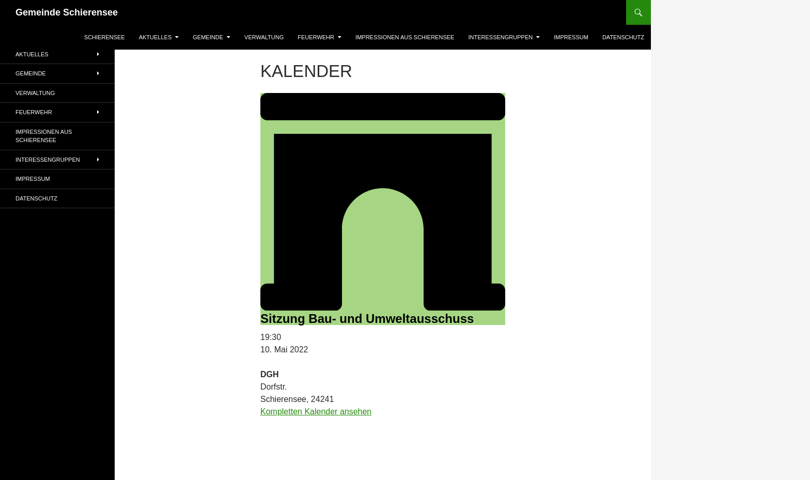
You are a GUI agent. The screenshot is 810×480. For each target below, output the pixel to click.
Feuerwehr (316, 37)
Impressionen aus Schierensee (404, 37)
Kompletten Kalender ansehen (315, 411)
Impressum (571, 37)
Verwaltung (264, 37)
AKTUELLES (155, 37)
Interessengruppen (500, 37)
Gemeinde (208, 37)
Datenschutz (623, 37)
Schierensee (104, 37)
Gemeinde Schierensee (66, 12)
